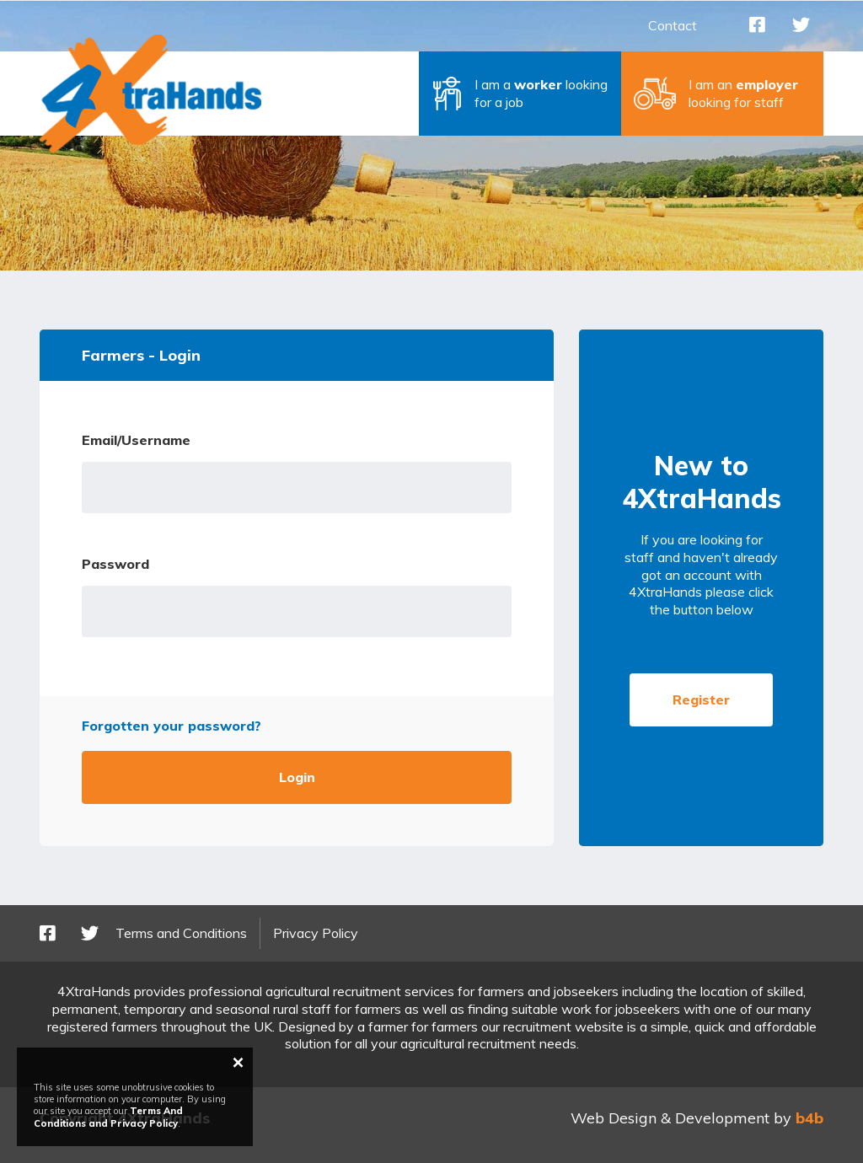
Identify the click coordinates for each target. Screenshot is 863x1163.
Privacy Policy (315, 933)
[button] (520, 93)
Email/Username (136, 439)
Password (115, 563)
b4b (809, 1118)
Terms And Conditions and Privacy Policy (108, 1116)
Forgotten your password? (171, 725)
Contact (672, 25)
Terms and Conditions (181, 933)
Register (701, 699)
